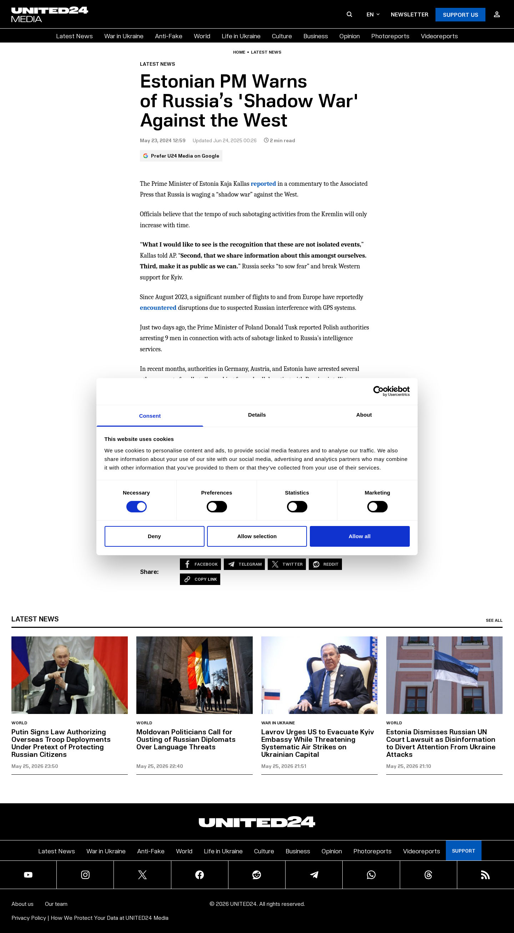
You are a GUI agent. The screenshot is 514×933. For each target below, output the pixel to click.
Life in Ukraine (241, 35)
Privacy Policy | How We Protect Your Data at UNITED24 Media (89, 917)
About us (22, 903)
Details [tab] (257, 414)
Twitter (287, 564)
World (202, 35)
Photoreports (390, 35)
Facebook (200, 564)
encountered (158, 308)
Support (463, 850)
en (373, 14)
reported (263, 184)
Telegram (244, 564)
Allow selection (257, 536)
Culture (282, 35)
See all (494, 620)
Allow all (360, 536)
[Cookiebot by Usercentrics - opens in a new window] (378, 391)
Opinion (349, 35)
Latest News (74, 35)
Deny (154, 536)
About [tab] (364, 414)
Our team (56, 903)
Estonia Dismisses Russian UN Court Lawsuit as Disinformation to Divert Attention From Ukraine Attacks (440, 742)
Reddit (325, 564)
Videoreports (439, 35)
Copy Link (200, 579)
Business (315, 35)
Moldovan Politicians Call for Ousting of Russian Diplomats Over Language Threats (186, 738)
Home (239, 52)
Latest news (266, 52)
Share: (149, 571)
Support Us (460, 14)
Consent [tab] (150, 415)
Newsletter (409, 14)
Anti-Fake (168, 35)
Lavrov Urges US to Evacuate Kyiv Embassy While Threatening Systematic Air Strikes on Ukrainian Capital (317, 742)
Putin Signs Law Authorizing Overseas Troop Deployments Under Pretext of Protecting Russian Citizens (61, 742)
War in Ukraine (123, 35)
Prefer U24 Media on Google (181, 155)
